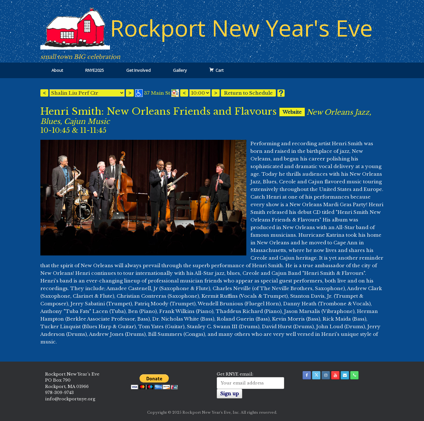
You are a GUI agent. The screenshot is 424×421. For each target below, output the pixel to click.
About (57, 70)
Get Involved (138, 70)
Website (291, 112)
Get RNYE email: (235, 374)
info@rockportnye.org (70, 399)
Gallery (180, 70)
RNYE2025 (94, 70)
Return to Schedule (248, 93)
